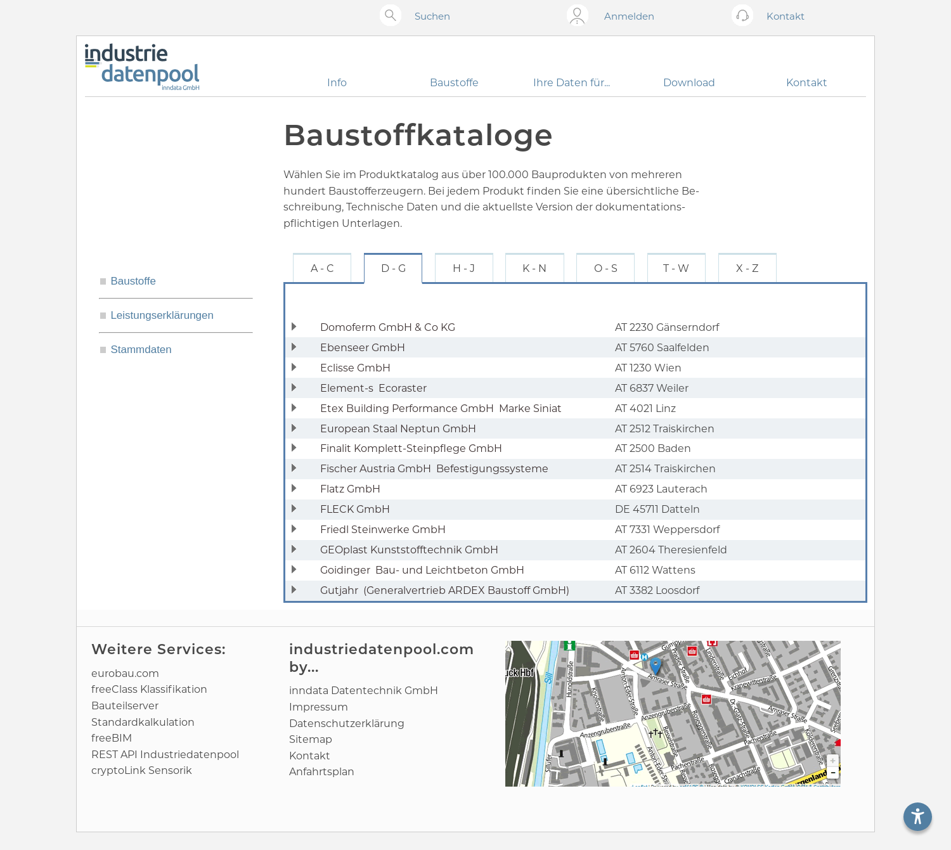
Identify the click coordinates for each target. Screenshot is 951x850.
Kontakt (806, 83)
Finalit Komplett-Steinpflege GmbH (413, 448)
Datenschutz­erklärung (346, 724)
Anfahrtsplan (321, 772)
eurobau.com (125, 673)
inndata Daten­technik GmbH (363, 691)
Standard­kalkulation (143, 722)
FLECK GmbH (357, 509)
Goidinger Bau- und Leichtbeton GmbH (422, 570)
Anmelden (629, 16)
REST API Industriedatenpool (165, 755)
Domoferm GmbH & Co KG (390, 327)
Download (689, 83)
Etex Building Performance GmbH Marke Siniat (441, 408)
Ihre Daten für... (571, 83)
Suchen (432, 16)
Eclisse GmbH (358, 368)
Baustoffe (454, 83)
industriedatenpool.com (381, 649)
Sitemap (310, 739)
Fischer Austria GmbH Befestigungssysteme (434, 469)
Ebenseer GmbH (365, 348)
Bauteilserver (124, 706)
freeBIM (111, 738)
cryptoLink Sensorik (141, 770)
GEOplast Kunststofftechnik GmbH (411, 550)
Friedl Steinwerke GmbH (385, 530)
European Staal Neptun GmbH (400, 429)
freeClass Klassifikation (149, 689)
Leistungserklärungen (162, 315)
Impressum (318, 707)
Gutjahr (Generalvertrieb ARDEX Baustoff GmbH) (444, 590)
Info (337, 83)
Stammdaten (140, 350)
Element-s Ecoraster (373, 388)
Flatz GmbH (352, 489)
